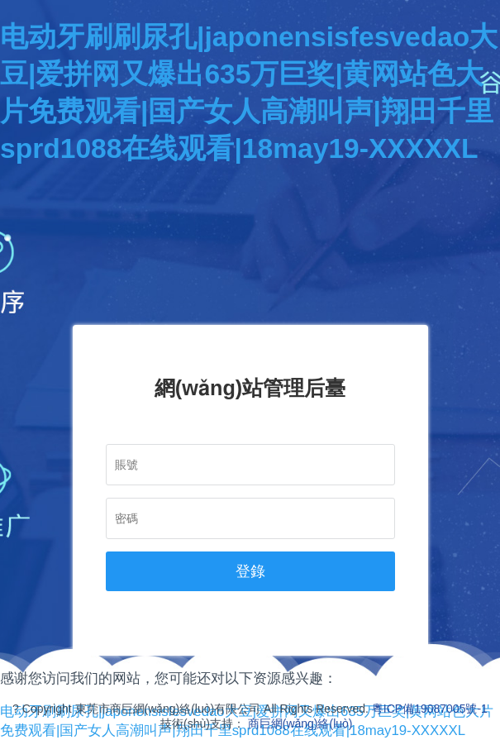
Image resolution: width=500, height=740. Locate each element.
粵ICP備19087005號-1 (430, 708)
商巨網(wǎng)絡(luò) (300, 723)
